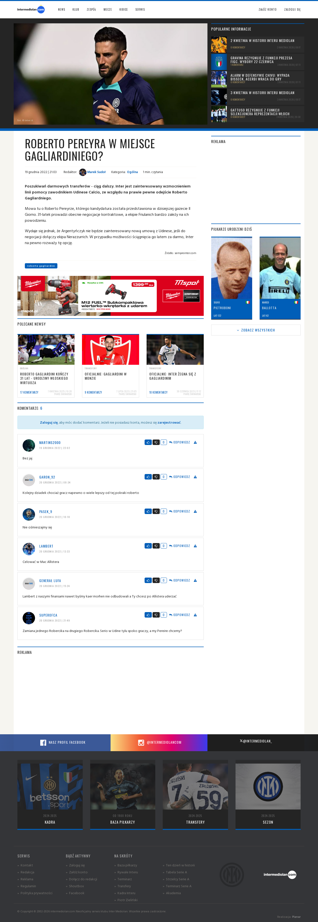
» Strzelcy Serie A (176, 879)
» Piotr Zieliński (126, 899)
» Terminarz (123, 879)
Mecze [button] (108, 9)
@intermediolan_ (256, 740)
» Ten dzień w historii (179, 865)
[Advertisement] (110, 694)
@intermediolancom (159, 742)
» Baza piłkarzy (125, 865)
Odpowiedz (179, 442)
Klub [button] (76, 9)
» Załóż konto (77, 872)
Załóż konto (268, 9)
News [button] (61, 9)
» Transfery (122, 885)
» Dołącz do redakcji (81, 879)
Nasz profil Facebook (62, 742)
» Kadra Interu (124, 892)
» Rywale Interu (126, 872)
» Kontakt (25, 865)
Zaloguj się (292, 9)
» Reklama (25, 879)
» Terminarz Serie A (177, 885)
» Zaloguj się (75, 865)
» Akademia (172, 892)
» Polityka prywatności (34, 892)
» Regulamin (26, 885)
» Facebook (75, 892)
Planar (296, 917)
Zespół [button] (91, 9)
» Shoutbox (75, 885)
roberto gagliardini (41, 266)
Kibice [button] (123, 9)
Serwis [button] (140, 9)
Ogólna (132, 171)
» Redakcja (25, 872)
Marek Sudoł (92, 171)
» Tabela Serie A (175, 872)
